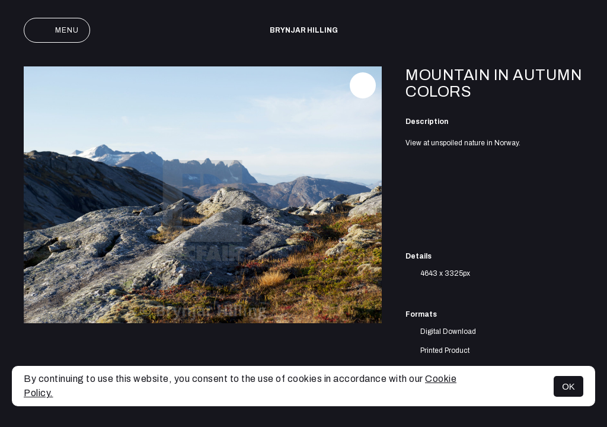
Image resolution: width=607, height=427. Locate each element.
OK (568, 386)
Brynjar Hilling (304, 30)
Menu (57, 30)
